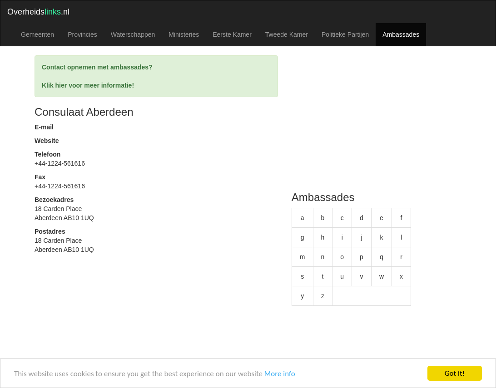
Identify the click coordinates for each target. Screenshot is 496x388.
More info (279, 373)
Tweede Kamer (286, 34)
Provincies (82, 34)
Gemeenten (37, 34)
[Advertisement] (156, 322)
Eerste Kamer (232, 34)
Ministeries (184, 34)
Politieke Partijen (345, 34)
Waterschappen (133, 34)
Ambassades (400, 34)
